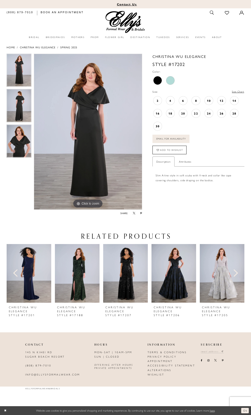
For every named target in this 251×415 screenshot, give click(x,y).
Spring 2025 (68, 47)
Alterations (159, 370)
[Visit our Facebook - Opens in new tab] (201, 360)
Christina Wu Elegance (38, 47)
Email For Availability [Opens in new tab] (172, 139)
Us (127, 4)
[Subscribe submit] (223, 351)
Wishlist (156, 374)
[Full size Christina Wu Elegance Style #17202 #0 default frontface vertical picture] (88, 131)
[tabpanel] (19, 71)
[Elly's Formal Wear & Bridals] (125, 22)
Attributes (185, 163)
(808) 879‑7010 (38, 365)
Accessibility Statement (171, 365)
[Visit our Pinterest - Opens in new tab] (223, 360)
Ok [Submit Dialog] (245, 410)
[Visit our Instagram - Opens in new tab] (208, 360)
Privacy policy (162, 356)
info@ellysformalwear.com (52, 374)
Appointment (160, 361)
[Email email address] (213, 351)
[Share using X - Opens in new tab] (134, 213)
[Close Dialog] (5, 410)
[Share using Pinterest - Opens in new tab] (141, 213)
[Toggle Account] (242, 12)
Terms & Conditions (167, 352)
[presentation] (29, 273)
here (212, 410)
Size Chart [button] (238, 91)
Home (11, 47)
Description (163, 163)
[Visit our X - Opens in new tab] (215, 360)
